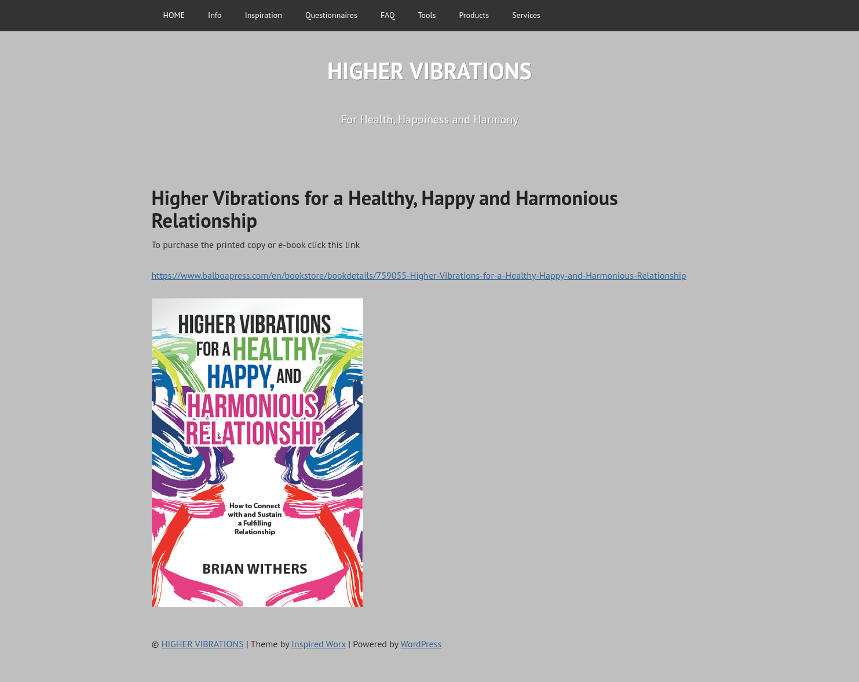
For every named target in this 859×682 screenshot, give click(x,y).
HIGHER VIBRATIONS (429, 71)
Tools (427, 15)
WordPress (421, 644)
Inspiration (263, 15)
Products (474, 15)
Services (526, 15)
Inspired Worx (318, 644)
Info (215, 15)
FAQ (388, 15)
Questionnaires (331, 15)
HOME (174, 15)
